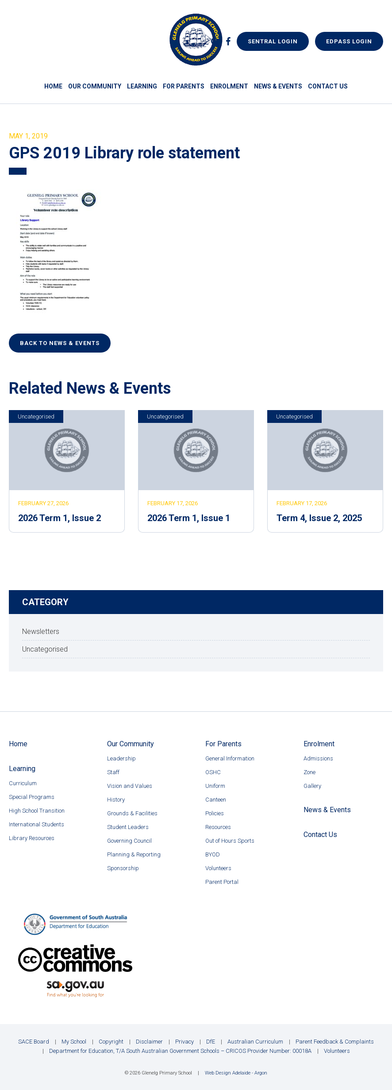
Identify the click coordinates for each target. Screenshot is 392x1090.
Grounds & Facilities (132, 813)
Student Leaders (128, 827)
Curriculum (23, 783)
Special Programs (31, 797)
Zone (309, 772)
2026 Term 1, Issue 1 (188, 518)
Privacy (184, 1041)
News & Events (278, 86)
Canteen (215, 799)
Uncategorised (36, 416)
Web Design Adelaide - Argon (236, 1073)
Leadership (121, 758)
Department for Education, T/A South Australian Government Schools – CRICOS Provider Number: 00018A (180, 1051)
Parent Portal (221, 882)
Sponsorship (123, 868)
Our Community (94, 86)
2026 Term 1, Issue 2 (59, 518)
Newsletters (40, 631)
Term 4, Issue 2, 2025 (319, 518)
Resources (218, 827)
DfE (210, 1041)
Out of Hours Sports (229, 840)
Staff (113, 772)
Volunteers (218, 868)
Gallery (312, 786)
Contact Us (328, 86)
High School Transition (37, 810)
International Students (36, 824)
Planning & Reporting (134, 854)
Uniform (215, 786)
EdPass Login (349, 41)
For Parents (183, 86)
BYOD (212, 854)
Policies (214, 813)
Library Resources (31, 838)
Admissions (318, 758)
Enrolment (229, 86)
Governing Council (129, 840)
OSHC (213, 772)
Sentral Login (273, 41)
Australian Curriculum (255, 1041)
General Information (229, 758)
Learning (142, 86)
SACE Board (33, 1041)
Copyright (111, 1041)
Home (53, 86)
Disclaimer (149, 1041)
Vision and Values (129, 786)
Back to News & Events (60, 343)
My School (73, 1041)
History (116, 799)
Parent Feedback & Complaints (335, 1041)
